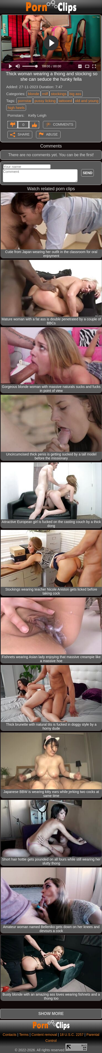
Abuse (52, 134)
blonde (33, 94)
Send (87, 173)
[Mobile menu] (4, 7)
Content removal (44, 1035)
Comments (63, 124)
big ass (75, 94)
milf (45, 94)
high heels (16, 108)
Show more (51, 1014)
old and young (86, 101)
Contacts (9, 1035)
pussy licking (45, 101)
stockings (59, 94)
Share (24, 134)
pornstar (25, 101)
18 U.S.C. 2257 (72, 1035)
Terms (24, 1035)
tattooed (65, 101)
